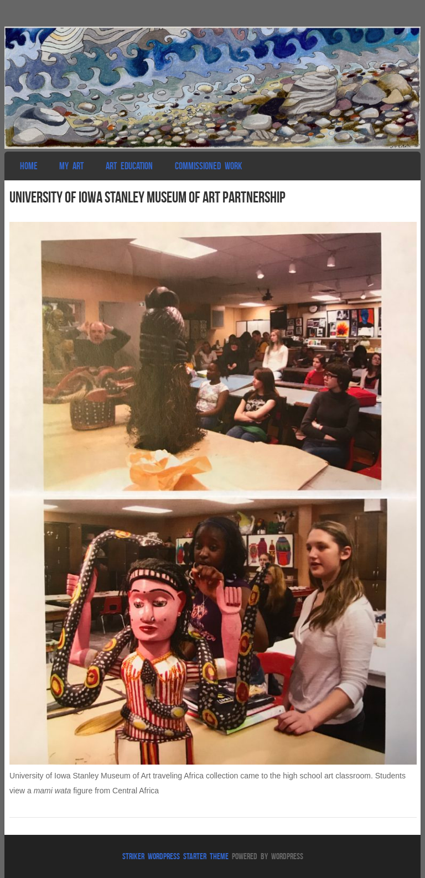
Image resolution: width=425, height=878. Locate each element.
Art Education (129, 166)
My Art (71, 166)
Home (29, 166)
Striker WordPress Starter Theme (175, 856)
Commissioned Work (208, 166)
